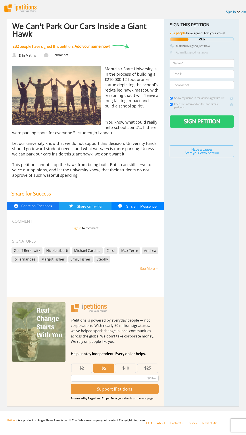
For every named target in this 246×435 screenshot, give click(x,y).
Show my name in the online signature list (197, 99)
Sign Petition (202, 122)
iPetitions (22, 8)
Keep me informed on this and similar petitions (194, 106)
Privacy (195, 423)
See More (147, 270)
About (161, 423)
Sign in (231, 13)
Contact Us (177, 423)
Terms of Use (213, 423)
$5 (104, 369)
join (243, 13)
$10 (125, 369)
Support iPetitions (114, 390)
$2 (81, 369)
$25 (147, 369)
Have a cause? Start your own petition (202, 152)
